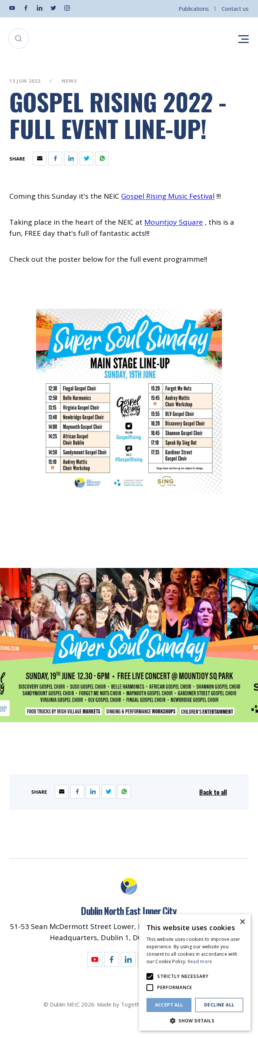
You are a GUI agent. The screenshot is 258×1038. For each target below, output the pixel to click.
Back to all (213, 792)
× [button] (242, 922)
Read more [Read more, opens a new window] (200, 961)
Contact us (235, 8)
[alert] (195, 972)
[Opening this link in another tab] (168, 196)
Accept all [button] (169, 1005)
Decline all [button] (219, 1005)
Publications (193, 8)
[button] (194, 1020)
